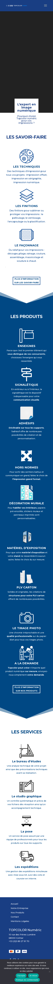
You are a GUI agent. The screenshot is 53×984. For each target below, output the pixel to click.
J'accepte (21, 976)
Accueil (14, 904)
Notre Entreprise (19, 908)
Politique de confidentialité (27, 980)
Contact (15, 917)
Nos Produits (17, 912)
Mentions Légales (20, 921)
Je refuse (33, 976)
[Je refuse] (49, 971)
